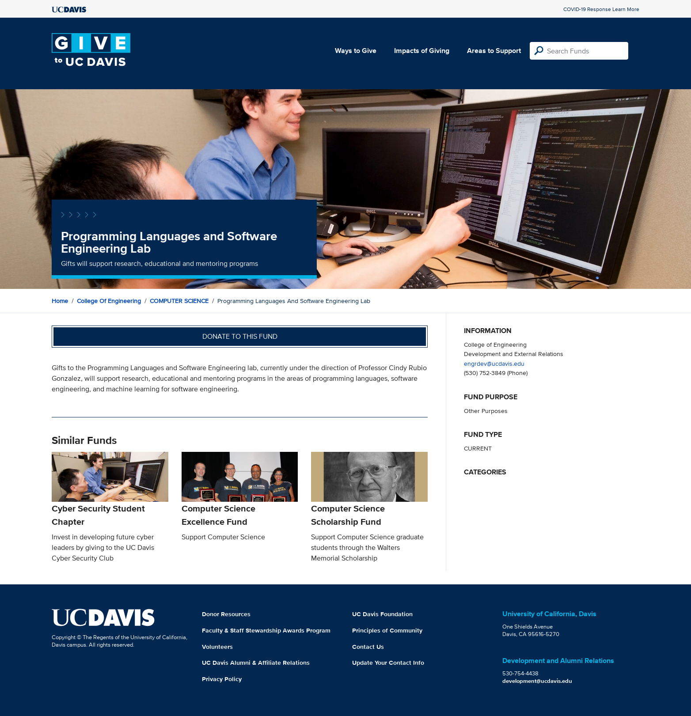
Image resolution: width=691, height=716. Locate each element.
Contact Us (368, 646)
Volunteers (217, 646)
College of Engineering (109, 300)
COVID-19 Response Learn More (601, 9)
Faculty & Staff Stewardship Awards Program (266, 630)
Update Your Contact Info (388, 662)
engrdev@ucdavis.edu (494, 363)
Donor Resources (226, 614)
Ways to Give (355, 50)
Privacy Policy (222, 678)
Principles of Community (387, 630)
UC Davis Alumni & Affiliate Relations (256, 662)
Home (60, 300)
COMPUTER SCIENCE (179, 300)
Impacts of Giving (421, 50)
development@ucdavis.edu (537, 681)
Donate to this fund (239, 336)
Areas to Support (494, 50)
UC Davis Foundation (382, 614)
